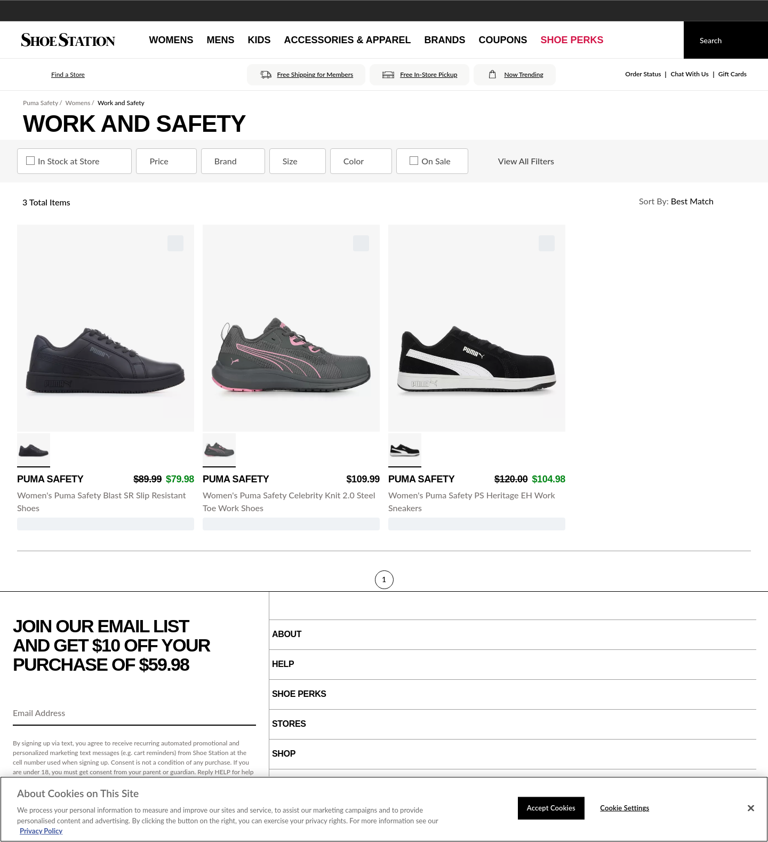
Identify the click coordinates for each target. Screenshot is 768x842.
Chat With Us (689, 74)
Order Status (643, 74)
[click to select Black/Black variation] (33, 450)
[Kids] (259, 40)
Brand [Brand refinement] (235, 161)
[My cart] (665, 40)
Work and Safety (121, 103)
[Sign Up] (244, 713)
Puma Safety (40, 103)
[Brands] (445, 40)
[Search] (726, 40)
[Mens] (220, 40)
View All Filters (516, 161)
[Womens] (171, 40)
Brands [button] (445, 40)
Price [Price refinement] (168, 161)
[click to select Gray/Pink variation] (219, 450)
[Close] (751, 808)
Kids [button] (258, 40)
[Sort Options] (690, 201)
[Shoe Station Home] (68, 40)
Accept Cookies (551, 808)
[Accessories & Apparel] (347, 40)
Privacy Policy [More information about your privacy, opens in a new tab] (41, 831)
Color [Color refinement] (363, 161)
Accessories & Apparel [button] (347, 40)
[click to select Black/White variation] (404, 450)
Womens (78, 103)
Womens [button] (171, 40)
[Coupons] (503, 40)
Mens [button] (220, 40)
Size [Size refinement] (300, 161)
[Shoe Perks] (572, 40)
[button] (53, 75)
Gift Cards (732, 74)
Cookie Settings (624, 808)
